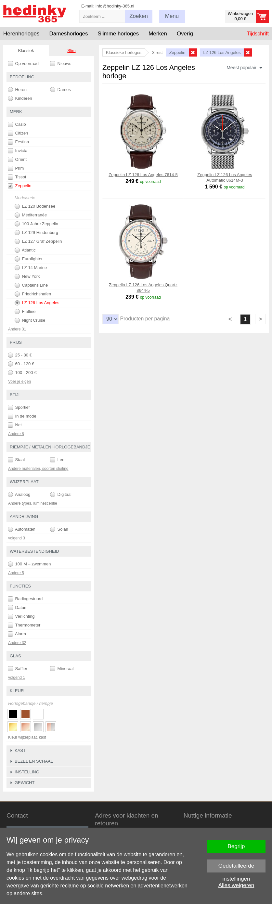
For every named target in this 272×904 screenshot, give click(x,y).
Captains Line (31, 285)
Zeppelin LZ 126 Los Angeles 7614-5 (143, 174)
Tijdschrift (258, 33)
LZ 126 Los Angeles (37, 302)
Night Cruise (30, 320)
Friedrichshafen (33, 294)
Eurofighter (29, 259)
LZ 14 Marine (31, 267)
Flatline (25, 311)
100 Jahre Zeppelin (36, 223)
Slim (71, 50)
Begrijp (236, 846)
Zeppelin (19, 185)
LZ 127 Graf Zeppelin (38, 241)
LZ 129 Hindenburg (36, 232)
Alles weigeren (236, 885)
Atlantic (25, 250)
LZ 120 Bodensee (35, 206)
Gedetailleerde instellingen (236, 867)
